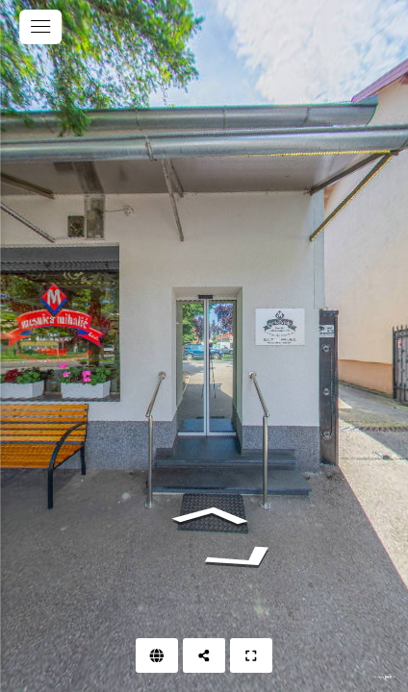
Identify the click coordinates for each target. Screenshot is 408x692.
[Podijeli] (204, 655)
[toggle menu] (40, 27)
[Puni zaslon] (251, 655)
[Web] (157, 655)
